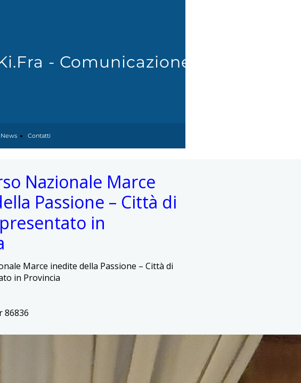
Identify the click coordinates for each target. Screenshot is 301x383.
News (9, 135)
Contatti (39, 135)
